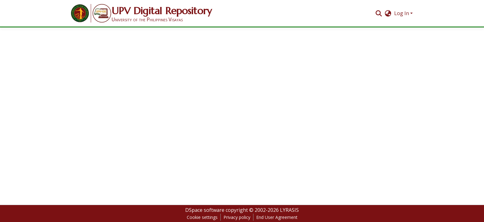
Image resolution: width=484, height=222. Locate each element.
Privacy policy (236, 217)
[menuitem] (388, 13)
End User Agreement (277, 217)
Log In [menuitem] (401, 13)
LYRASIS (289, 210)
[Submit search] (378, 13)
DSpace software (204, 210)
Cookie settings (202, 217)
